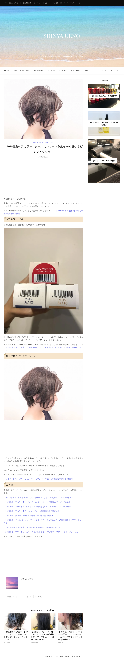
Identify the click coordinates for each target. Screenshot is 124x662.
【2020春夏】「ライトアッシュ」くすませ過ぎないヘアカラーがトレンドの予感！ (38, 506)
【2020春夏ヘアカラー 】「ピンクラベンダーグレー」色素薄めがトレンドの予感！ (38, 502)
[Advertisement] (43, 179)
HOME (5, 3)
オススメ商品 (54, 3)
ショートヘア (27, 597)
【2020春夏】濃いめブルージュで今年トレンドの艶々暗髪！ (28, 515)
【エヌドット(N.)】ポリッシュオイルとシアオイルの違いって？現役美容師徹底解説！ (39, 479)
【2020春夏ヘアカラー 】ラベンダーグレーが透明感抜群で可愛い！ (31, 511)
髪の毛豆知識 (27, 3)
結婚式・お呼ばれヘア (15, 3)
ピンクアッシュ (40, 597)
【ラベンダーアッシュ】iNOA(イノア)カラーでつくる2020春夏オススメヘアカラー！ (38, 497)
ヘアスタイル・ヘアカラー (41, 3)
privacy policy (75, 656)
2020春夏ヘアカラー (12, 597)
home (67, 656)
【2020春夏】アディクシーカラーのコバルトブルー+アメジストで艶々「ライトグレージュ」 (42, 532)
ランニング (78, 3)
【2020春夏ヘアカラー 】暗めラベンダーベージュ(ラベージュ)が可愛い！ (34, 527)
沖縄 (61, 3)
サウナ (66, 3)
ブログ (72, 3)
